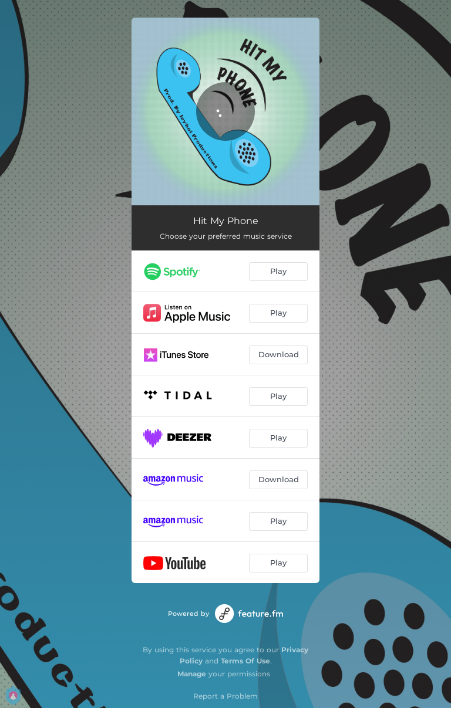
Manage (191, 673)
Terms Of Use (245, 660)
